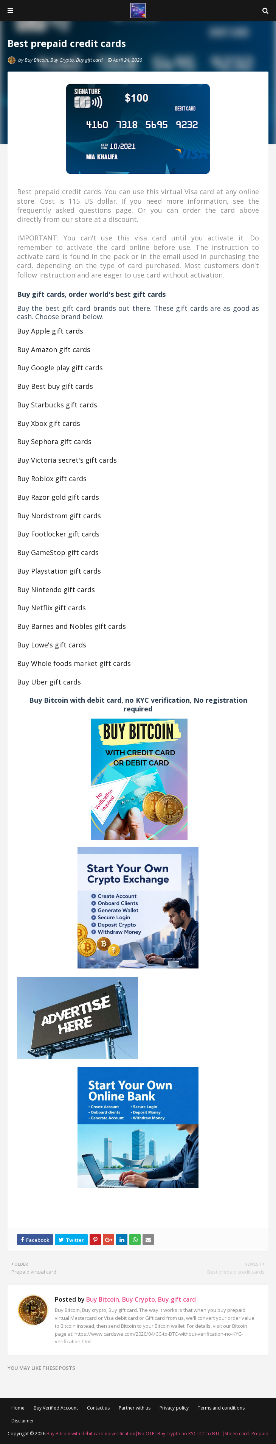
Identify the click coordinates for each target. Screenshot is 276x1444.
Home (18, 1408)
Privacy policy (174, 1408)
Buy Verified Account (56, 1408)
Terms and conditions (221, 1408)
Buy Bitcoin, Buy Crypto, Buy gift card (64, 59)
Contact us (98, 1408)
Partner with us (134, 1408)
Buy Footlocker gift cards (58, 533)
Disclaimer (22, 1420)
